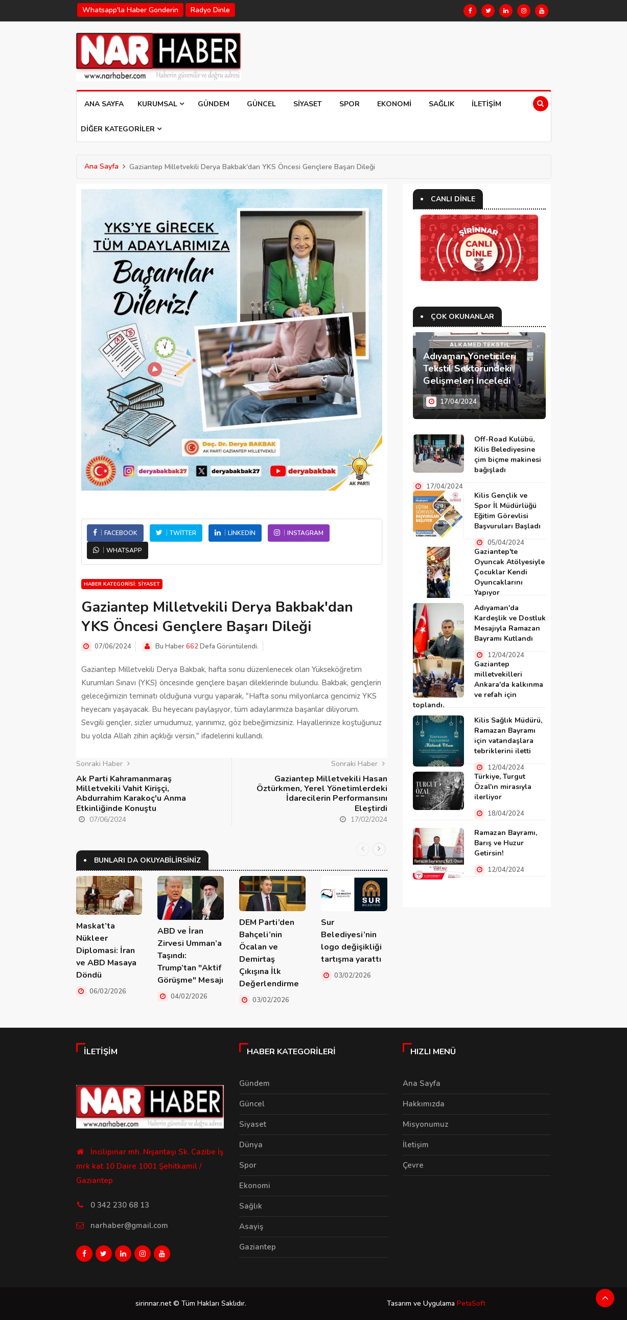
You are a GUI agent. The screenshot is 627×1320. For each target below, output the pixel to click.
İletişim (486, 104)
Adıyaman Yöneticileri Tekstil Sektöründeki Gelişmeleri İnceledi (469, 368)
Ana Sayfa (104, 104)
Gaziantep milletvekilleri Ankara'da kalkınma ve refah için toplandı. (478, 684)
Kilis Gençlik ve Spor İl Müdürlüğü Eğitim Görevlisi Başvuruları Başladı (507, 511)
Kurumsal (160, 104)
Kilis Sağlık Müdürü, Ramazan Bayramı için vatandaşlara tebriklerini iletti (508, 735)
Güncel (261, 104)
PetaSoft (471, 1303)
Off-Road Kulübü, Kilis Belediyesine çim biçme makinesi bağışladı (507, 454)
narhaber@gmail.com (129, 1225)
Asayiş (251, 1226)
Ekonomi (394, 104)
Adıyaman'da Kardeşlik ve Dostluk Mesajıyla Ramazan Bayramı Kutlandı (510, 623)
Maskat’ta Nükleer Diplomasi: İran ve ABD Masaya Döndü (106, 950)
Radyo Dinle (210, 10)
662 (192, 646)
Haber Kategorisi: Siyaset (122, 584)
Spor (349, 104)
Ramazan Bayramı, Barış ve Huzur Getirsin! (505, 843)
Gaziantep (257, 1247)
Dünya (251, 1145)
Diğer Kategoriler (121, 129)
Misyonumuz (425, 1124)
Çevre (413, 1165)
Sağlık (441, 104)
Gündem (213, 104)
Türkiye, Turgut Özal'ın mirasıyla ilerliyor (502, 787)
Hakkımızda (424, 1104)
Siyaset (307, 104)
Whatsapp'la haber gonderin (130, 10)
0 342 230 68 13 (119, 1205)
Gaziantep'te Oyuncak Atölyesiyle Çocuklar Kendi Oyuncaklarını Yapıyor (509, 572)
